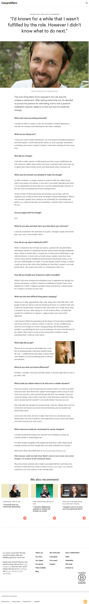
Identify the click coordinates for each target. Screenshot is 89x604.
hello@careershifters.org (57, 467)
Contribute (53, 557)
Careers (52, 564)
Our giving (39, 564)
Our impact (39, 560)
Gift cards (68, 564)
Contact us (69, 568)
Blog (37, 571)
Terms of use (5, 601)
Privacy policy (16, 601)
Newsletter (69, 560)
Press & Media (40, 568)
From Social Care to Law (11, 502)
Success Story (35, 14)
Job (46, 14)
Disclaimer (37, 601)
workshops (23, 569)
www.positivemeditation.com (54, 451)
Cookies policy (27, 601)
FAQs (67, 557)
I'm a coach (53, 560)
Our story (38, 557)
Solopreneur (54, 14)
